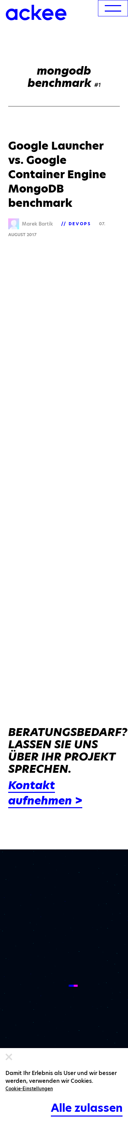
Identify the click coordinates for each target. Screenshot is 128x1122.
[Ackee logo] (36, 12)
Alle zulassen (87, 1108)
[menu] (113, 8)
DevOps (80, 224)
